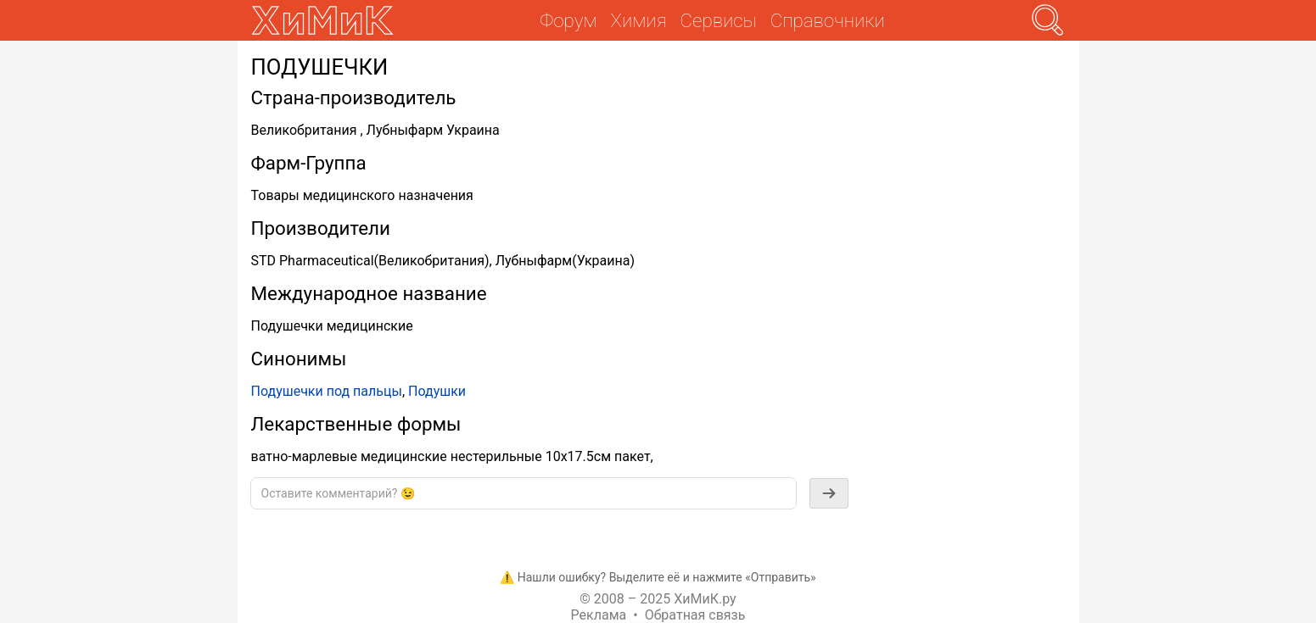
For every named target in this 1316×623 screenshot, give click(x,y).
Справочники (827, 20)
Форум (568, 20)
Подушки (437, 391)
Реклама (599, 615)
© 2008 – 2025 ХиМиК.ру (658, 599)
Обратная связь (695, 615)
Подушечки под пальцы (326, 391)
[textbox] (523, 493)
